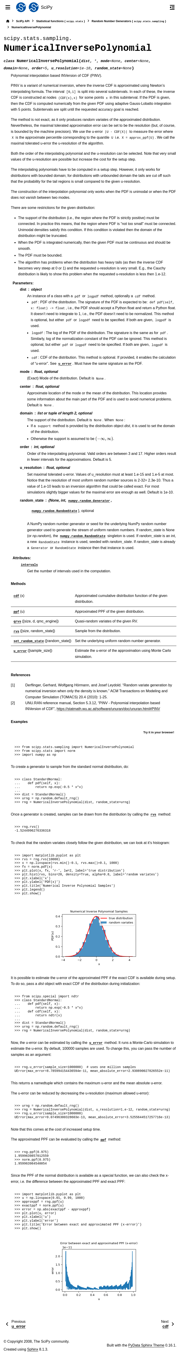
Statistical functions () (60, 21)
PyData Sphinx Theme (146, 1345)
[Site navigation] (8, 7)
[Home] (7, 21)
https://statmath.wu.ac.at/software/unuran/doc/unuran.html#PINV (108, 709)
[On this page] (172, 7)
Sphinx (32, 1349)
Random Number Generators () (129, 21)
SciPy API (22, 21)
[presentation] (104, 438)
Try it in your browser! (158, 732)
